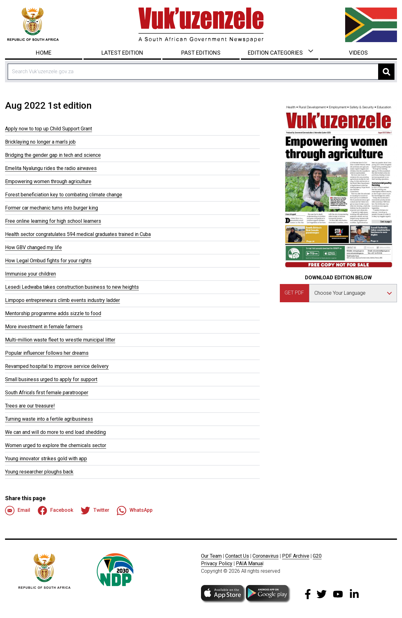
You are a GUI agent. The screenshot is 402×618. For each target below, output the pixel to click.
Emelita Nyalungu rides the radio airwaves (51, 168)
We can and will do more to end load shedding (55, 432)
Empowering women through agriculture (48, 181)
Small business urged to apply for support (51, 379)
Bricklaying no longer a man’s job (40, 142)
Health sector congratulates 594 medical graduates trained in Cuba (78, 234)
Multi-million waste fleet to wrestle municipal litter (60, 340)
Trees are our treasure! (30, 406)
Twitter (95, 510)
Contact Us (237, 556)
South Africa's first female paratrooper (46, 393)
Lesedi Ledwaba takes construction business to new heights (72, 287)
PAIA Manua (249, 563)
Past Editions (200, 52)
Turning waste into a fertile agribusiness (49, 419)
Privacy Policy (216, 563)
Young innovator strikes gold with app (46, 459)
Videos (358, 52)
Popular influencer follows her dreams (47, 353)
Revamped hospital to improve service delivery (57, 366)
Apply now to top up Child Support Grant (48, 129)
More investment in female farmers (44, 327)
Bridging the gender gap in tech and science (53, 155)
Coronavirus (266, 556)
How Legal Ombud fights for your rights (48, 261)
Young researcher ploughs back (39, 472)
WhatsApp (135, 510)
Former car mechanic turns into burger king (51, 208)
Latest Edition (122, 52)
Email (17, 510)
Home (44, 52)
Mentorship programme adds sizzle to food (53, 313)
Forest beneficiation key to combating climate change (63, 195)
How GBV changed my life (33, 247)
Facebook (55, 510)
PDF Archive (295, 556)
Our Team (211, 556)
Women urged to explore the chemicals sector (55, 445)
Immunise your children (30, 274)
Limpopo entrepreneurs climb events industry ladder (62, 300)
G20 (317, 556)
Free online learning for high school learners (53, 221)
